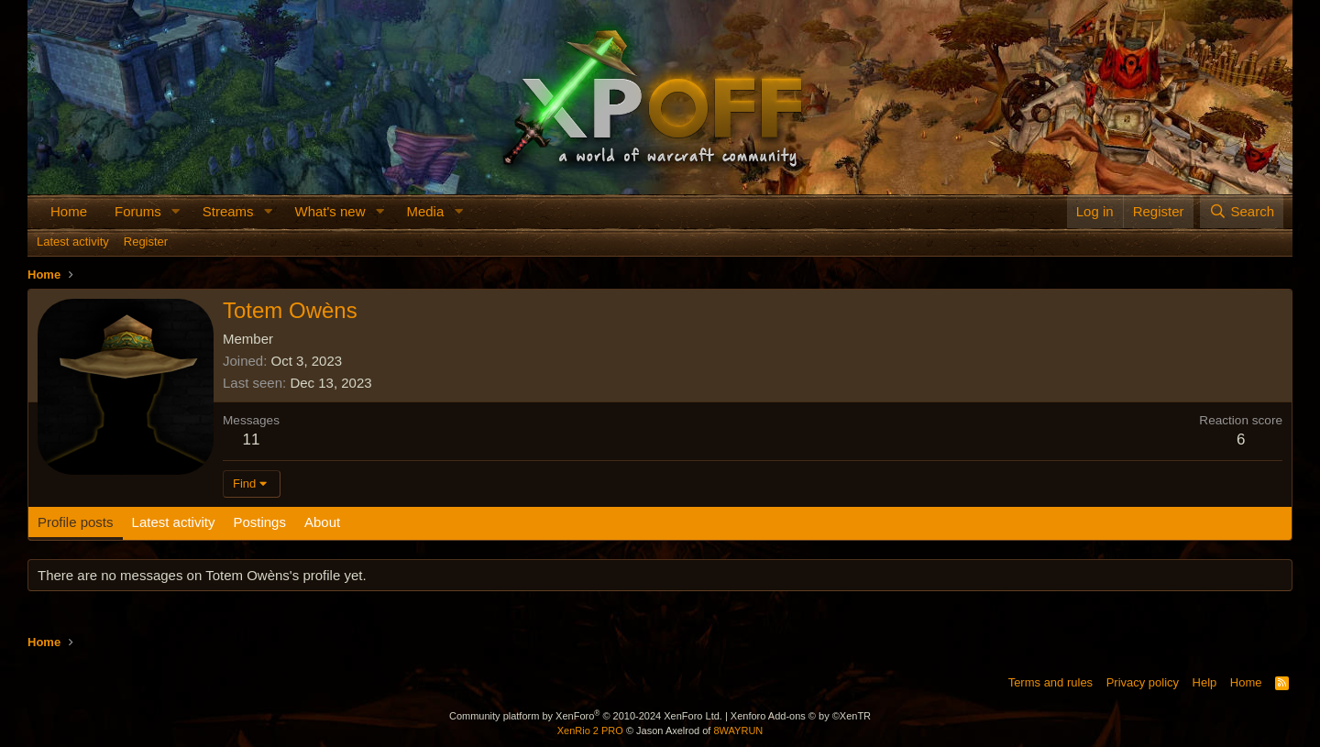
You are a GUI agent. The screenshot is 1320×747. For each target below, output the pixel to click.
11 (251, 439)
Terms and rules (1050, 682)
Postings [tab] (259, 522)
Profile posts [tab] (76, 522)
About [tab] (322, 522)
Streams (228, 211)
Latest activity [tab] (173, 522)
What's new (329, 211)
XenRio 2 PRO (590, 730)
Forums (138, 211)
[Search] (1241, 211)
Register (146, 241)
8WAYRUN (738, 730)
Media (425, 211)
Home (68, 211)
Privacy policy (1142, 682)
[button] (176, 211)
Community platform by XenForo (585, 715)
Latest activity (73, 241)
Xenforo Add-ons (801, 715)
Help (1205, 682)
